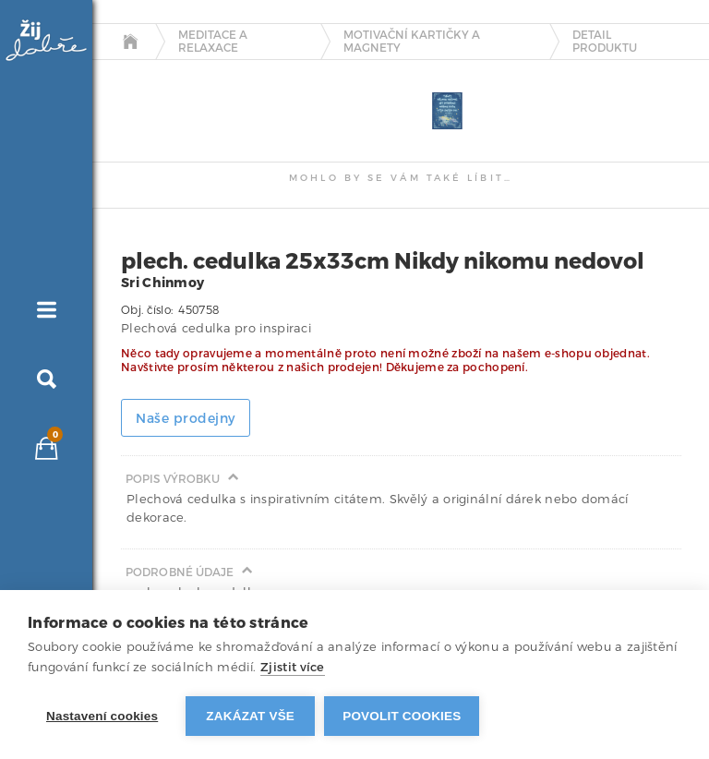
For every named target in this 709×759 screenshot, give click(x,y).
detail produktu (604, 42)
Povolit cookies (401, 716)
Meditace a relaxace (212, 42)
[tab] (138, 75)
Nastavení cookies (102, 716)
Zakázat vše (250, 716)
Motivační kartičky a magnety (411, 42)
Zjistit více (292, 667)
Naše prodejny (185, 419)
